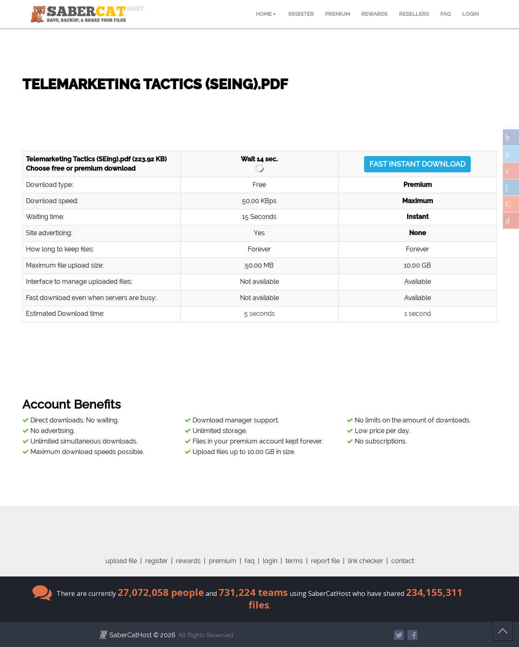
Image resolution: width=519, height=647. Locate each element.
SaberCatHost (130, 635)
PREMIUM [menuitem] (337, 14)
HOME (266, 14)
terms (294, 561)
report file (325, 561)
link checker (365, 561)
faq (249, 561)
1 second (417, 313)
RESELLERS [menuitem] (414, 14)
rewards (188, 561)
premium (222, 561)
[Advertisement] (259, 117)
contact (402, 561)
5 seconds (259, 313)
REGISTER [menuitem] (301, 14)
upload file (121, 561)
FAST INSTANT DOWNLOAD (417, 164)
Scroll (503, 631)
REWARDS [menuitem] (374, 14)
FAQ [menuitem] (445, 14)
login (270, 561)
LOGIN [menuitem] (470, 14)
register (156, 561)
